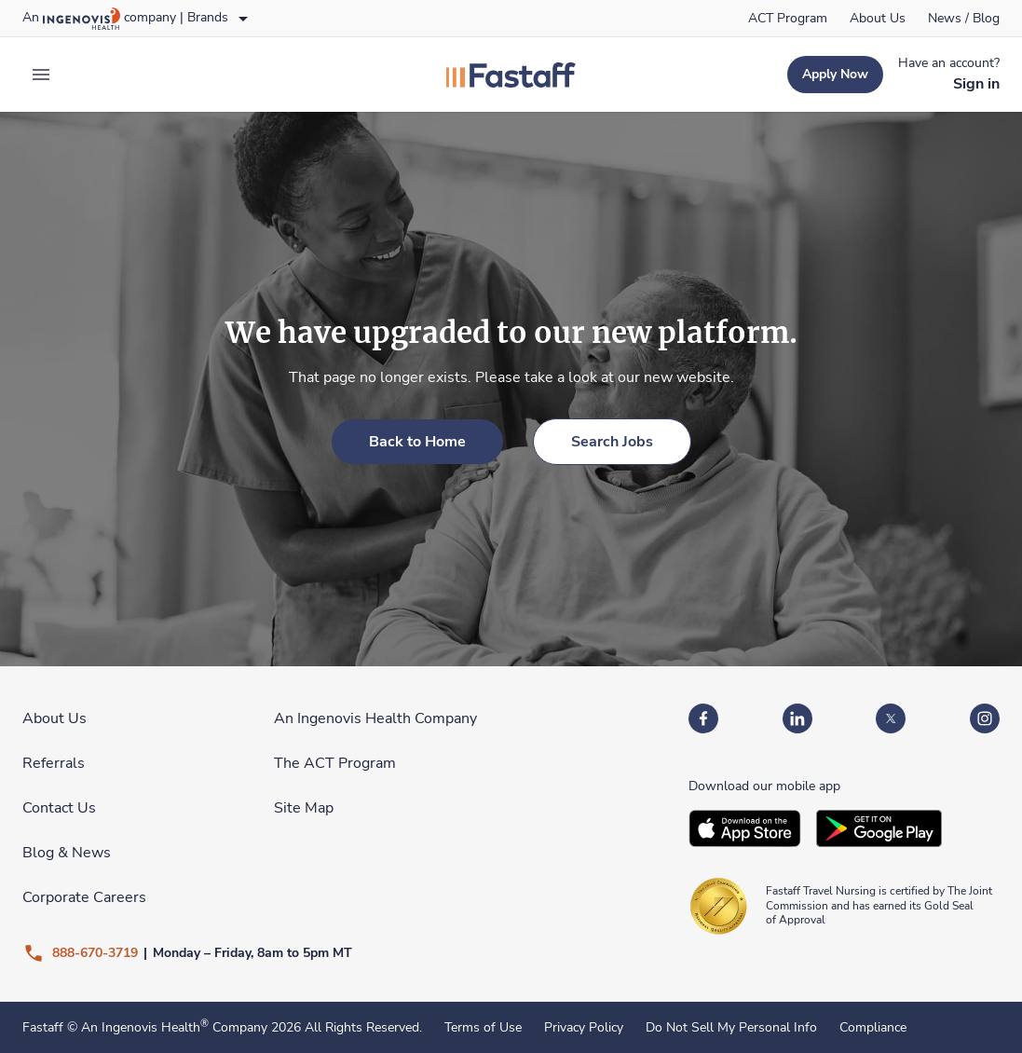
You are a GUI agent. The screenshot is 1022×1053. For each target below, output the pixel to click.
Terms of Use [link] (483, 1027)
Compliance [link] (872, 1027)
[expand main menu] (41, 74)
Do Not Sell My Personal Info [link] (731, 1027)
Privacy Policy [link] (583, 1027)
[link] (787, 18)
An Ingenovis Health (143, 1027)
